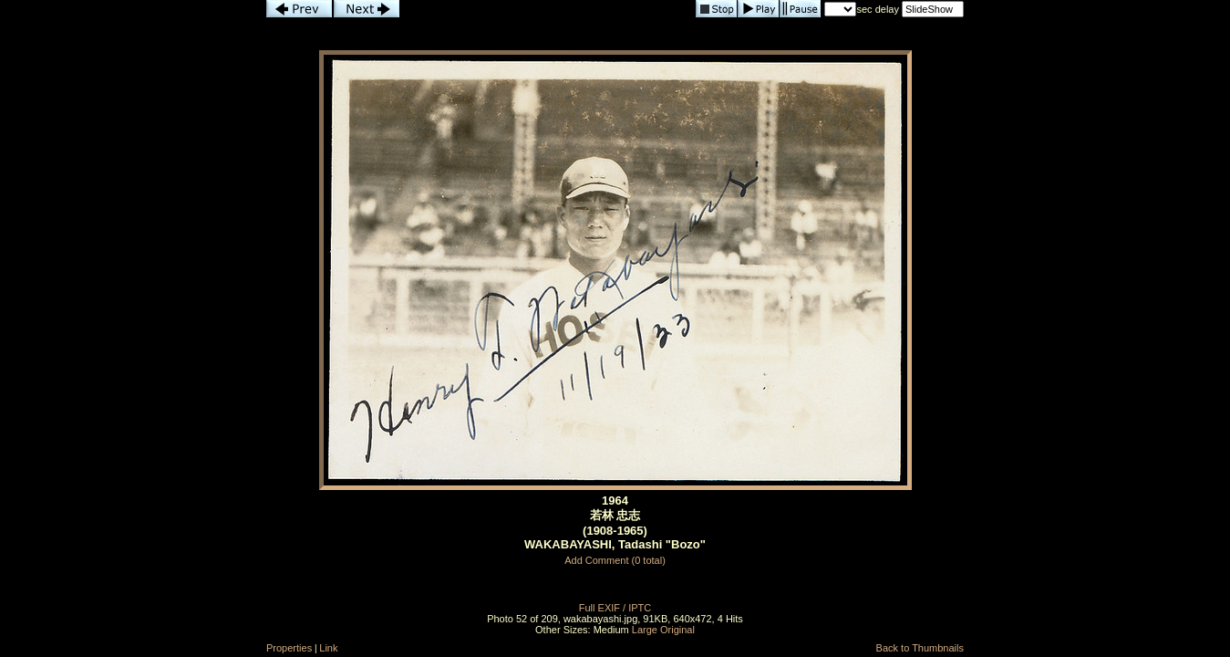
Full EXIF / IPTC (615, 607)
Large (644, 629)
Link (328, 647)
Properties (289, 647)
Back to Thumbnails (920, 647)
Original (677, 629)
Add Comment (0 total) (615, 560)
